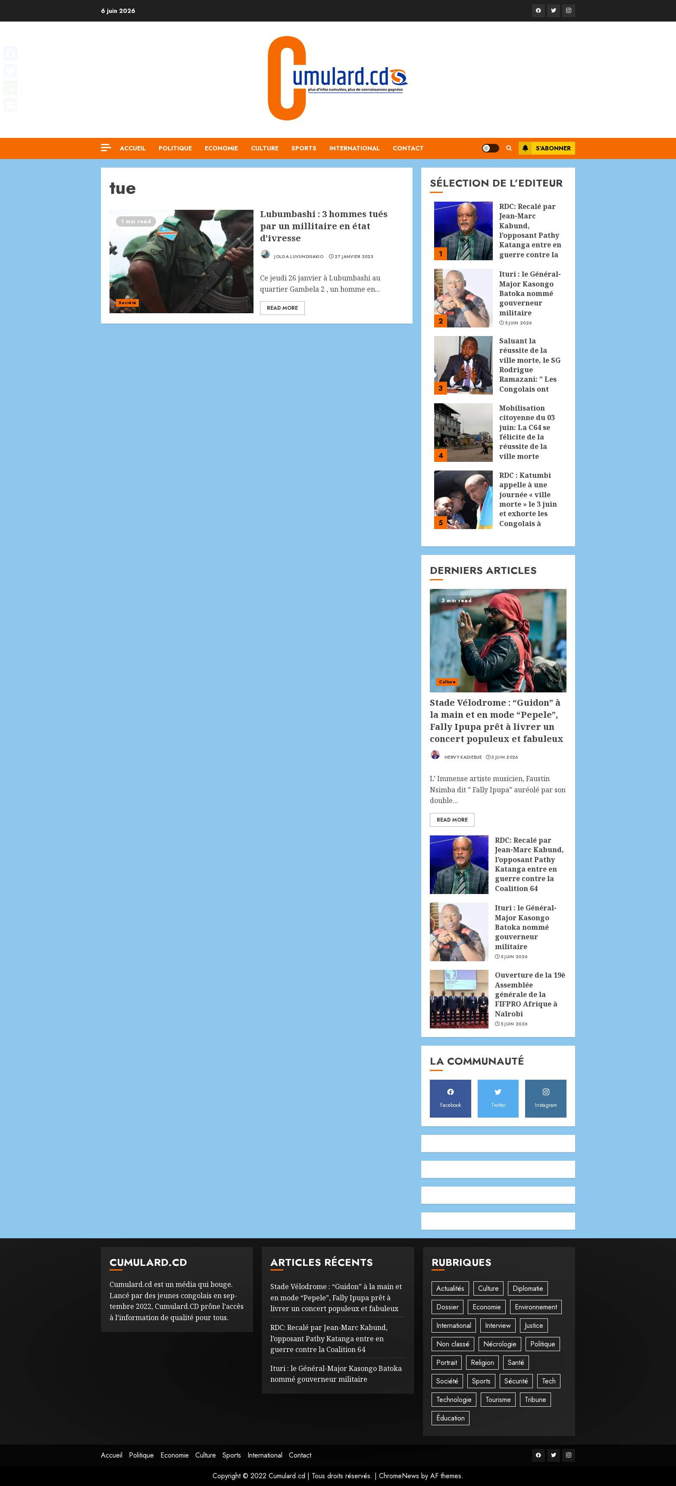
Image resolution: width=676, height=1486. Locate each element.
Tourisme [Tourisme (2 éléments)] (498, 1400)
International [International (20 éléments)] (453, 1325)
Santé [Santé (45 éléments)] (516, 1363)
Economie (221, 148)
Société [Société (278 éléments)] (447, 1381)
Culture (265, 148)
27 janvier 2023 (354, 257)
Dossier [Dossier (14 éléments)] (447, 1307)
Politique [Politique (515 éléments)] (542, 1344)
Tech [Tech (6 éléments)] (549, 1381)
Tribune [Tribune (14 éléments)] (535, 1400)
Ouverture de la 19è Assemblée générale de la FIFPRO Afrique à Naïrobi (530, 994)
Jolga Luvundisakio (291, 254)
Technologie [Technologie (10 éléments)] (454, 1400)
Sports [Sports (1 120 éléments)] (481, 1381)
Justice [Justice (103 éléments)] (534, 1325)
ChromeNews (399, 1476)
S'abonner (545, 148)
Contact (408, 148)
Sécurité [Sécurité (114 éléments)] (516, 1381)
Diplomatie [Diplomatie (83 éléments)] (528, 1288)
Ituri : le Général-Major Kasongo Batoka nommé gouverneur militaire (530, 293)
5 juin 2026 (518, 323)
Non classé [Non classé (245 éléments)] (452, 1344)
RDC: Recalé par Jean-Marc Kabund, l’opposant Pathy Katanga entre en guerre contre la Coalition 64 (530, 235)
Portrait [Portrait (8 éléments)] (446, 1363)
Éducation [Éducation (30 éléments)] (450, 1418)
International (354, 148)
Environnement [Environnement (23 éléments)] (536, 1307)
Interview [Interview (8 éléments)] (498, 1325)
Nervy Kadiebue (456, 754)
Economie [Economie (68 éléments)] (487, 1307)
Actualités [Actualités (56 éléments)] (450, 1288)
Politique (175, 148)
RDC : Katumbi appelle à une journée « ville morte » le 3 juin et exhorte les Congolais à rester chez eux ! (529, 504)
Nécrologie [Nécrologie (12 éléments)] (499, 1344)
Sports (303, 148)
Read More (282, 308)
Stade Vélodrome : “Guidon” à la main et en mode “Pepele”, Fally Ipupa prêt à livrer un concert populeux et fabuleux (496, 721)
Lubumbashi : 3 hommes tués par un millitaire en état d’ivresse (324, 226)
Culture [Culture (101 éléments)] (488, 1288)
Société (127, 302)
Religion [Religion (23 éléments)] (482, 1363)
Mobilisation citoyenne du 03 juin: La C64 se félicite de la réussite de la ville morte (527, 432)
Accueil (133, 148)
